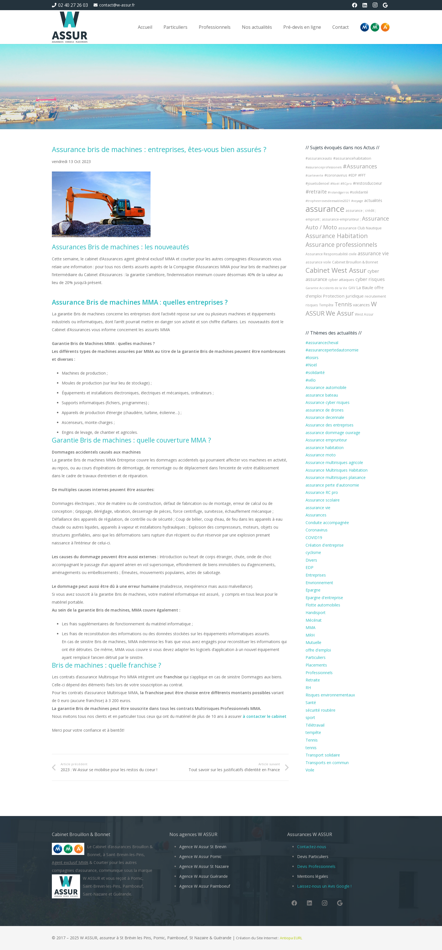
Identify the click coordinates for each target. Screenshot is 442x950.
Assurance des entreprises (329, 425)
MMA (310, 627)
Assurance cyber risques (328, 402)
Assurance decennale (325, 417)
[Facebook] (355, 5)
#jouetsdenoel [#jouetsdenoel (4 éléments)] (317, 183)
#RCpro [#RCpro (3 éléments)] (346, 184)
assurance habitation (325, 447)
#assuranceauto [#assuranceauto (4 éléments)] (319, 158)
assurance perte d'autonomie (332, 485)
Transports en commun (327, 762)
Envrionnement (319, 582)
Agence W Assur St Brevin (202, 846)
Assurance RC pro (322, 492)
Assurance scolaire (323, 500)
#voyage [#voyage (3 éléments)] (357, 201)
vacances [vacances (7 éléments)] (361, 304)
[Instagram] (375, 5)
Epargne (313, 590)
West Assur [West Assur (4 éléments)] (364, 314)
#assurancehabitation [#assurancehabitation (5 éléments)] (352, 158)
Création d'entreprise (325, 545)
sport (310, 717)
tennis (311, 747)
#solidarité (315, 372)
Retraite (313, 680)
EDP (309, 567)
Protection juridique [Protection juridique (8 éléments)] (343, 296)
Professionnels (319, 672)
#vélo (311, 380)
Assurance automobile (326, 387)
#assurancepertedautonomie (332, 350)
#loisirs (312, 357)
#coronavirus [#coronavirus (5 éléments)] (335, 175)
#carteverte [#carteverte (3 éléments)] (314, 175)
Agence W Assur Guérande (203, 876)
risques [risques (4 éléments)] (312, 305)
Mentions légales (312, 876)
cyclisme (313, 552)
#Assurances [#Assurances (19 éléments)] (360, 166)
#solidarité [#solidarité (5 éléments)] (359, 192)
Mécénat (314, 620)
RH (308, 687)
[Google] (385, 5)
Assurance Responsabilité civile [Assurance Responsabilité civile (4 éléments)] (331, 254)
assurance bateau (322, 395)
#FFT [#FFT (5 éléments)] (362, 175)
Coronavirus (317, 530)
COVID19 (314, 537)
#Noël (311, 365)
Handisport (316, 612)
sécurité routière (320, 710)
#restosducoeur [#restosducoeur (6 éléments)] (367, 183)
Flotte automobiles (323, 605)
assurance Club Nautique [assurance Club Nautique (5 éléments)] (360, 227)
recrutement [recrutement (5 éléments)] (375, 296)
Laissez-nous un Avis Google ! (324, 886)
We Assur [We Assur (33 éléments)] (340, 313)
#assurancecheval (322, 342)
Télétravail (315, 725)
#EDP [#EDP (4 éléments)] (352, 175)
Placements (316, 665)
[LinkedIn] (365, 5)
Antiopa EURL (291, 938)
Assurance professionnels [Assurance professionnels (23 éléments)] (341, 245)
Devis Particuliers (312, 856)
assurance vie (318, 507)
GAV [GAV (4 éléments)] (351, 287)
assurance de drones (325, 410)
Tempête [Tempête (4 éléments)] (326, 305)
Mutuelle (313, 642)
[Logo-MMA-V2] (375, 27)
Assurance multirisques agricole (334, 462)
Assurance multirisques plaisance (336, 477)
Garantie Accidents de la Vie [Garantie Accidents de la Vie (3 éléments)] (326, 288)
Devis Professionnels (316, 866)
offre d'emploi (318, 650)
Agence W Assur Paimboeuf (204, 886)
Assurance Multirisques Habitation (337, 470)
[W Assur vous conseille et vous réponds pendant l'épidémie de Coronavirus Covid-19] (69, 27)
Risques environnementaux (330, 695)
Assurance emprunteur (326, 440)
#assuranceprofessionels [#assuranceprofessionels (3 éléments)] (324, 167)
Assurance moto (321, 455)
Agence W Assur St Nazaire (204, 866)
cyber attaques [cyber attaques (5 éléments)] (341, 279)
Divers (311, 560)
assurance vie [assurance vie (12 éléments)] (373, 253)
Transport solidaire (323, 755)
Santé (311, 702)
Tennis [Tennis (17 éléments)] (343, 304)
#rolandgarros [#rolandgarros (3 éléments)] (338, 192)
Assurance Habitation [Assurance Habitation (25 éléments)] (337, 236)
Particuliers (316, 657)
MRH (310, 635)
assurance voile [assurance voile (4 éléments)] (318, 262)
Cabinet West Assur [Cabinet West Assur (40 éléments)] (336, 270)
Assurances (316, 515)
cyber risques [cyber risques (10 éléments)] (370, 279)
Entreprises (316, 575)
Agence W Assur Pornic (200, 856)
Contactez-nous (311, 846)
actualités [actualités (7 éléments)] (373, 200)
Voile (310, 770)
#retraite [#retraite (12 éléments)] (316, 191)
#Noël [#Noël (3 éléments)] (334, 184)
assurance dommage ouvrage (333, 432)
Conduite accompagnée (327, 522)
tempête (313, 732)
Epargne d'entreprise (324, 597)
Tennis (312, 740)
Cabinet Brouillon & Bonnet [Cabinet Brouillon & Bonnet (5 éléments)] (355, 262)
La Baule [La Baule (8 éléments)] (364, 287)
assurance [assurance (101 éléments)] (325, 208)
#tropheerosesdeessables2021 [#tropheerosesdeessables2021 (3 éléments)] (328, 201)
